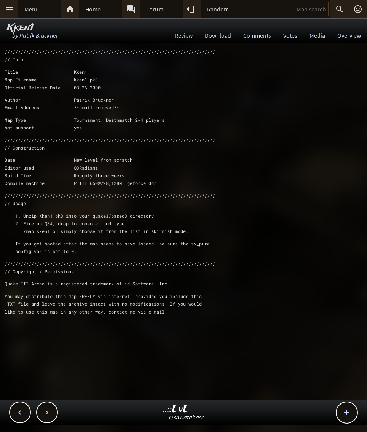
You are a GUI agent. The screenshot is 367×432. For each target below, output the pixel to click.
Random (218, 9)
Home (93, 9)
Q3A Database (186, 417)
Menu (31, 9)
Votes (290, 35)
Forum (154, 9)
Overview (349, 35)
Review (184, 35)
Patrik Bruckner (38, 35)
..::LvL (176, 409)
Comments (257, 35)
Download (218, 35)
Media (317, 35)
